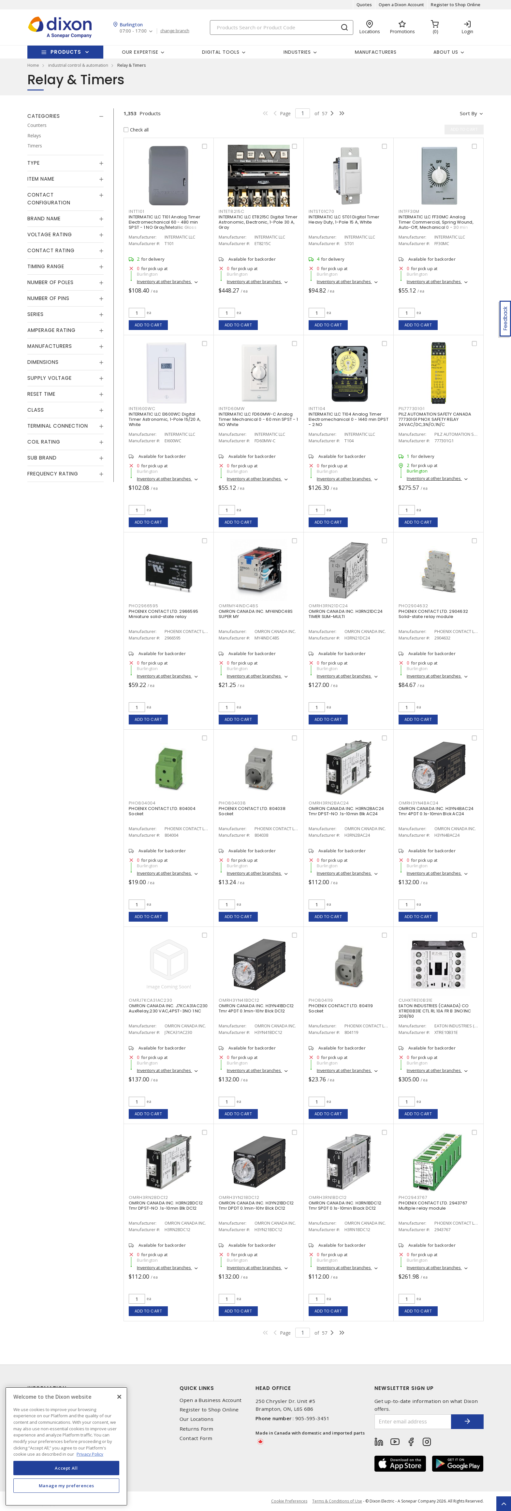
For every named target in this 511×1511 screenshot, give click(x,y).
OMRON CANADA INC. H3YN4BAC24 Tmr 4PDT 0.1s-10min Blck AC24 (436, 811)
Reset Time (41, 394)
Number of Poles (50, 282)
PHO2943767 (413, 1197)
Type (33, 162)
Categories (43, 116)
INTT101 (136, 211)
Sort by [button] (468, 113)
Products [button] (66, 51)
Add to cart (148, 325)
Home (33, 65)
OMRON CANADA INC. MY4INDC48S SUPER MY (256, 614)
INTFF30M (409, 211)
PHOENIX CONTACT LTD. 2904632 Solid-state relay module (433, 614)
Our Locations (196, 1419)
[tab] (65, 116)
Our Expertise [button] (140, 52)
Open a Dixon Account (401, 4)
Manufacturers (376, 52)
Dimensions (43, 362)
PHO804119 (321, 1000)
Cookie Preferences (289, 1501)
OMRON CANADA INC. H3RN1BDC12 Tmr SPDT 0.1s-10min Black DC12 (345, 1205)
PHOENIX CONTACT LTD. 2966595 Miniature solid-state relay (163, 614)
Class (35, 409)
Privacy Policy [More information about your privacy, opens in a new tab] (90, 1454)
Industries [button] (297, 52)
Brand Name (44, 218)
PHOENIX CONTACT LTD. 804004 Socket (162, 811)
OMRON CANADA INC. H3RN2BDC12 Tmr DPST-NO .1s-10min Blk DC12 (166, 1205)
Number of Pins (48, 298)
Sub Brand (42, 457)
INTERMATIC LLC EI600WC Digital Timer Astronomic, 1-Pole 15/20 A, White (165, 419)
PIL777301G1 (411, 408)
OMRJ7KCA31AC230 (150, 1000)
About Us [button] (445, 52)
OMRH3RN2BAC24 (329, 803)
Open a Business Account (211, 1400)
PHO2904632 (413, 606)
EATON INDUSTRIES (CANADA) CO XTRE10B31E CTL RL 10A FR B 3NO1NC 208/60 (435, 1011)
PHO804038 (232, 803)
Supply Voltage (49, 378)
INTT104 (317, 408)
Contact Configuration (48, 198)
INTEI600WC (142, 408)
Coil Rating (43, 441)
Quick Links (197, 1388)
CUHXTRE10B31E (415, 1000)
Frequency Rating (52, 473)
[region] (66, 1446)
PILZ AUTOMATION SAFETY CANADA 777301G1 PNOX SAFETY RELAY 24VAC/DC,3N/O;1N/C (435, 419)
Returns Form (196, 1429)
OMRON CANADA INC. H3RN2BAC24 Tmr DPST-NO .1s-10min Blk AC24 (346, 811)
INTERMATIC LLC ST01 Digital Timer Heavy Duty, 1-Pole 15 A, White (344, 219)
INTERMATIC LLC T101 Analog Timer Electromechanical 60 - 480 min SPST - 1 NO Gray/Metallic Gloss (164, 222)
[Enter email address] (412, 1421)
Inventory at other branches (164, 281)
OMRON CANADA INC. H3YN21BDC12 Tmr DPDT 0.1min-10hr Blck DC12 (256, 1205)
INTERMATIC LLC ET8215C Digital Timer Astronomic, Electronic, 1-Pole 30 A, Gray (258, 222)
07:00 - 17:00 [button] (133, 31)
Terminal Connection (57, 425)
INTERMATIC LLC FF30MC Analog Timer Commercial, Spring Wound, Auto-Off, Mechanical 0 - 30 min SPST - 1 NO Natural (436, 224)
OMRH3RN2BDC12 (148, 1197)
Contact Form (196, 1438)
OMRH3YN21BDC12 (239, 1197)
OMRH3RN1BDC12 (328, 1197)
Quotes (364, 4)
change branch (174, 31)
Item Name (40, 178)
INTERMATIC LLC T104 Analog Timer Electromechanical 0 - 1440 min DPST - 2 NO (348, 419)
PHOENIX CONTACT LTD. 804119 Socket (341, 1008)
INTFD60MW (232, 408)
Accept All (66, 1468)
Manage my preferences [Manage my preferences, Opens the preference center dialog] (66, 1486)
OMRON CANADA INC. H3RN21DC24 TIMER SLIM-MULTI (346, 614)
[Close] (119, 1397)
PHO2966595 (143, 606)
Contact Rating (51, 250)
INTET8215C (231, 211)
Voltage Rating (49, 234)
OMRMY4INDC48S (238, 606)
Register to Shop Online (455, 4)
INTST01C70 (321, 211)
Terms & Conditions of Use (337, 1501)
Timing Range (45, 266)
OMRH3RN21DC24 (328, 606)
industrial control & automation (78, 65)
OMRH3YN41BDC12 (239, 1000)
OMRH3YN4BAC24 (419, 803)
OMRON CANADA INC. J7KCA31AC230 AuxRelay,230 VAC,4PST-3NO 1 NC (168, 1008)
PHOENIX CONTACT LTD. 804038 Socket (252, 811)
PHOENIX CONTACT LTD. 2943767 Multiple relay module (433, 1205)
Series (35, 314)
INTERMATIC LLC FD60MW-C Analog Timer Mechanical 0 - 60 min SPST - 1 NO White (258, 419)
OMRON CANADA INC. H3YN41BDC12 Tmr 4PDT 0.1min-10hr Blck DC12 (256, 1008)
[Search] (281, 27)
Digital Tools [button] (221, 52)
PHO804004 (142, 803)
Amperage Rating (51, 330)
